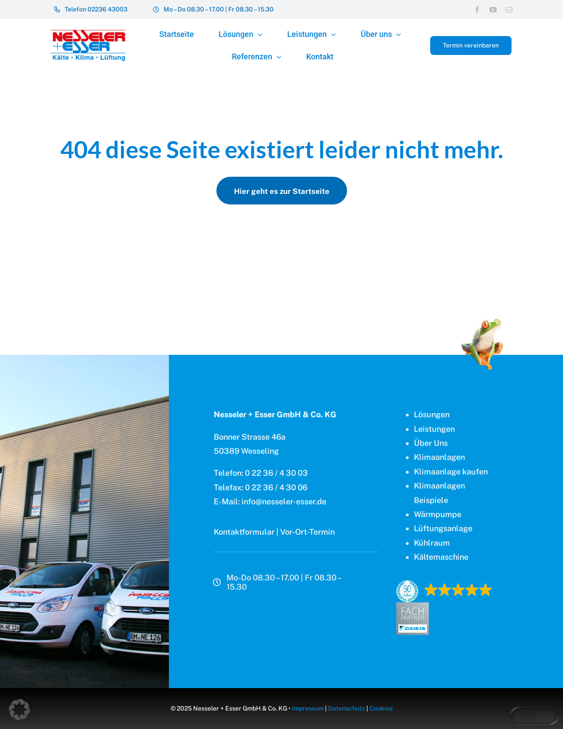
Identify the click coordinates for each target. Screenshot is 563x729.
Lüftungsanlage (443, 528)
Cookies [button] (381, 708)
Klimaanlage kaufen (451, 471)
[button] (19, 709)
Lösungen (432, 414)
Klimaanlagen (439, 457)
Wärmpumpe (437, 514)
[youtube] (493, 9)
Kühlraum (432, 542)
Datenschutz (346, 708)
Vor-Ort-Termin (307, 531)
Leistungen (434, 429)
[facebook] (477, 9)
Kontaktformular (244, 531)
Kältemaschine (441, 556)
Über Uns (431, 443)
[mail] (508, 9)
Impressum (308, 708)
